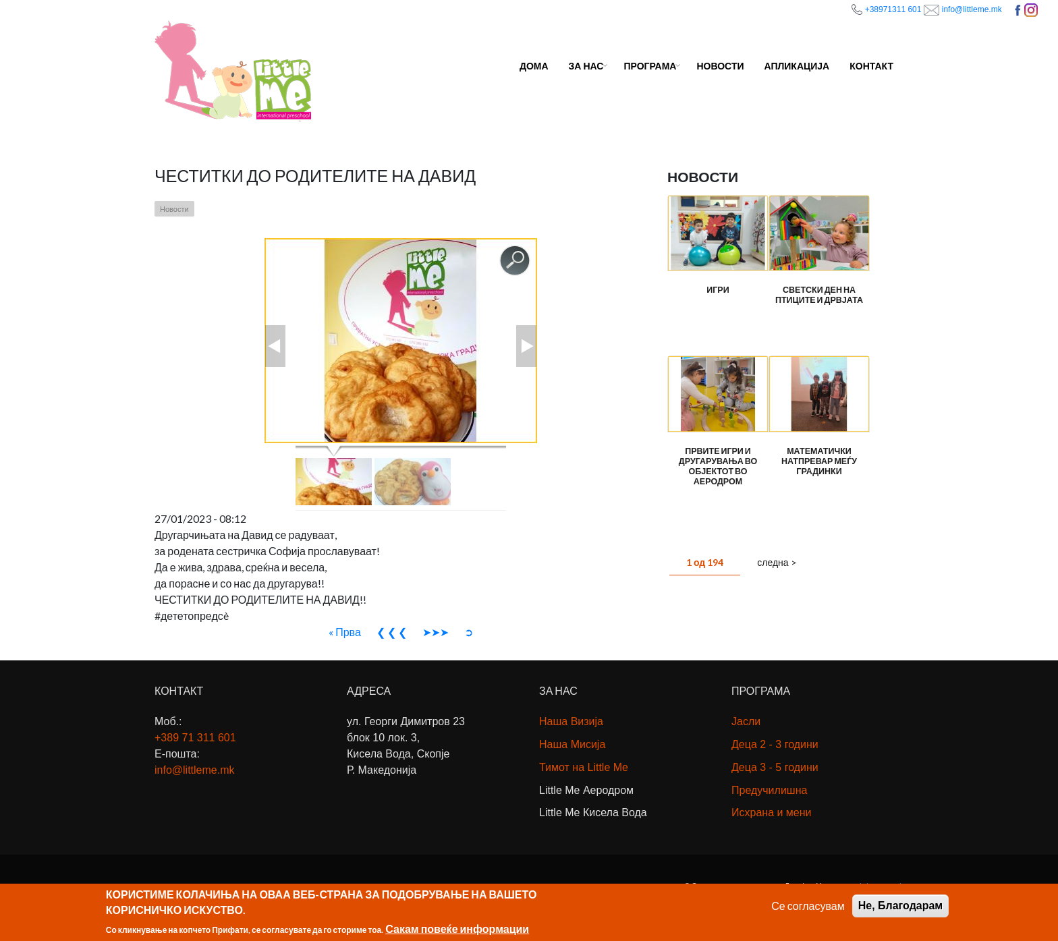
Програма (649, 66)
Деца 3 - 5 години (774, 767)
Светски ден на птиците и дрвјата (819, 295)
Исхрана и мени (771, 812)
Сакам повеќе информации (457, 931)
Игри (717, 290)
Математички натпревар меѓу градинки (819, 461)
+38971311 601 (893, 9)
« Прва (345, 631)
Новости (720, 66)
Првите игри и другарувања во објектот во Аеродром (717, 466)
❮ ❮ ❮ (392, 631)
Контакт (871, 66)
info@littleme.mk (973, 9)
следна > (776, 562)
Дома (534, 66)
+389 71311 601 (195, 737)
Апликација (797, 66)
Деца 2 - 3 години (774, 744)
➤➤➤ (435, 631)
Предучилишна (769, 790)
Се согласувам (807, 908)
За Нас (586, 66)
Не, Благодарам (900, 908)
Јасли (745, 721)
